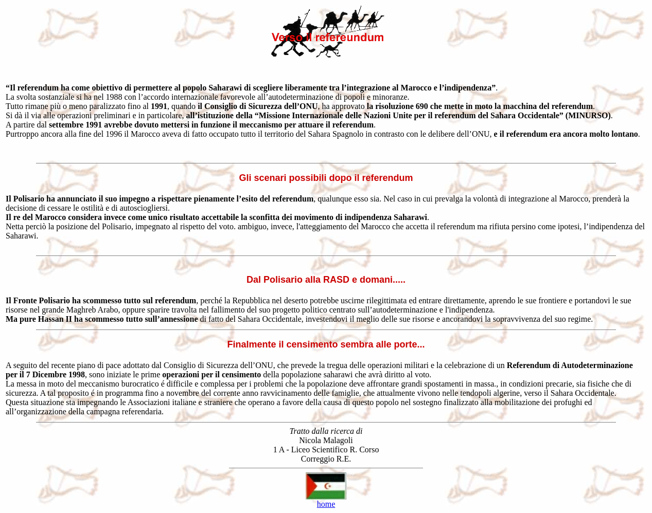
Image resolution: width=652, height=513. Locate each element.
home (326, 504)
